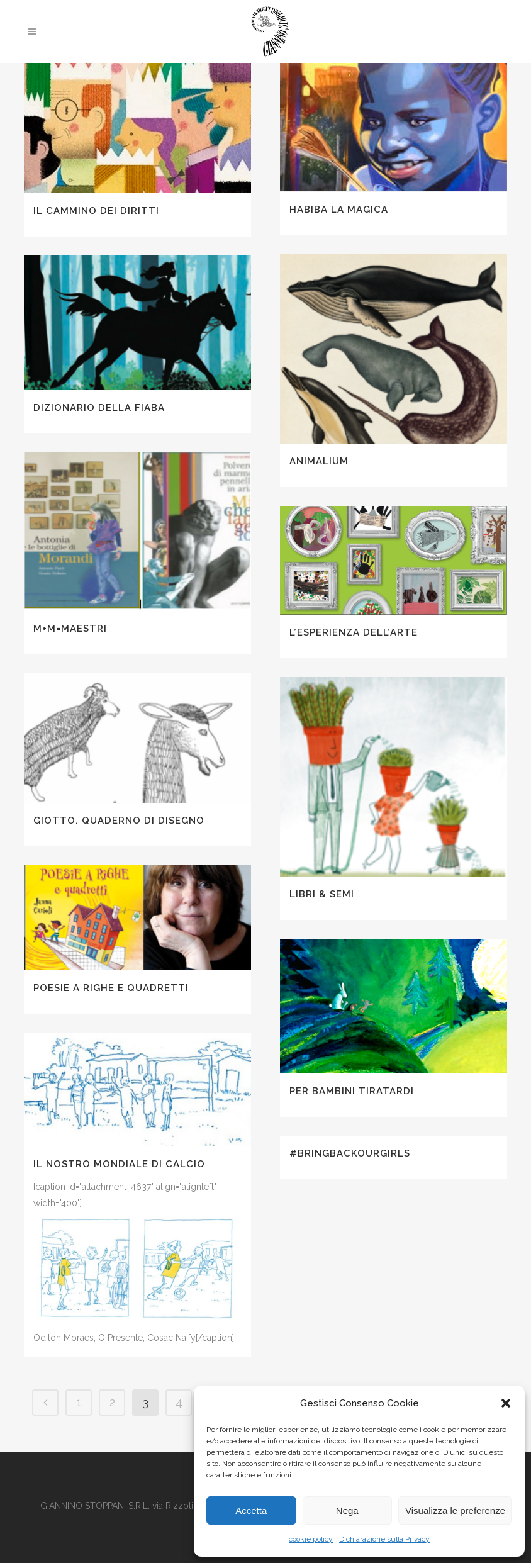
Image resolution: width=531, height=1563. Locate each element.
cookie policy (311, 1539)
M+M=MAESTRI (70, 628)
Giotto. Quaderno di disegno (118, 820)
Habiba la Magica (338, 209)
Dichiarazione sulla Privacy (384, 1539)
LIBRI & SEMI (321, 894)
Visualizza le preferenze (455, 1510)
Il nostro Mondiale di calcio (119, 1164)
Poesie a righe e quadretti (111, 988)
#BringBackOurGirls (349, 1153)
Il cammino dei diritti (96, 210)
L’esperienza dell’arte (353, 632)
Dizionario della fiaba (99, 407)
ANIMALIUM (319, 461)
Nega (347, 1510)
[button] (506, 1403)
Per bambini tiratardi (351, 1091)
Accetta (251, 1510)
